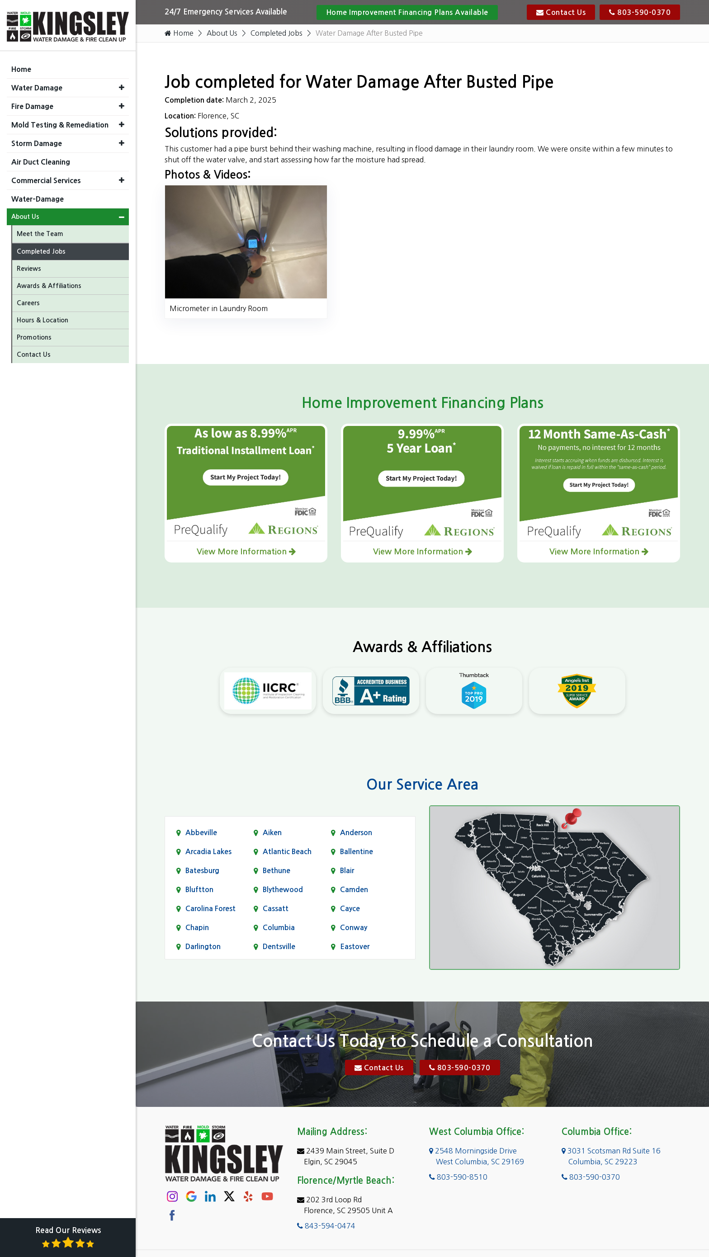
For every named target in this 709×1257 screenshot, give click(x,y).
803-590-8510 (458, 1177)
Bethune (276, 870)
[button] (121, 85)
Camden (354, 889)
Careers (28, 301)
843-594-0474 (326, 1226)
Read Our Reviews (68, 1238)
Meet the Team (40, 231)
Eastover (354, 946)
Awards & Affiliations (49, 283)
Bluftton (199, 889)
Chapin (197, 927)
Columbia (279, 927)
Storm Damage (36, 141)
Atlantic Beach (287, 851)
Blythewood (283, 889)
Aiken (272, 832)
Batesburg (202, 870)
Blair (347, 870)
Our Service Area (422, 785)
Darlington (203, 946)
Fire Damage (32, 104)
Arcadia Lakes (208, 851)
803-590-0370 (640, 12)
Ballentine (356, 851)
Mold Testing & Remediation (60, 122)
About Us (222, 33)
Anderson (356, 832)
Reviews (29, 266)
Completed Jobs (277, 33)
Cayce (350, 908)
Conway (353, 927)
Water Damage (36, 85)
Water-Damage (37, 196)
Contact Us (561, 12)
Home (179, 33)
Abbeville (201, 832)
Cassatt (275, 908)
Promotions (34, 335)
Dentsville (279, 946)
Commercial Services (46, 178)
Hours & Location (42, 318)
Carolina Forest (210, 908)
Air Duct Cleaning (40, 159)
